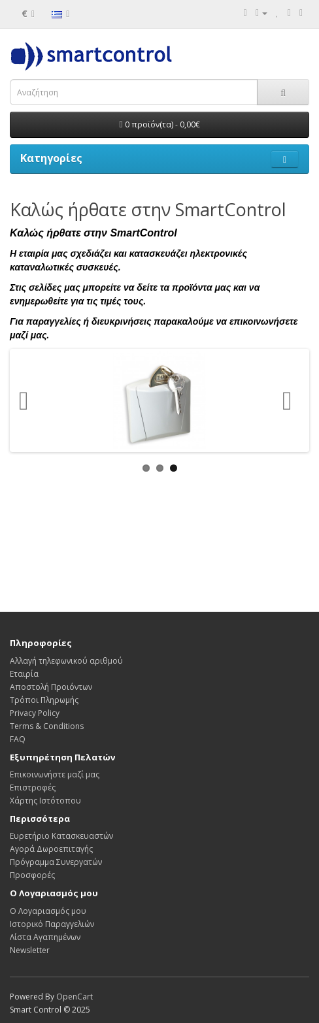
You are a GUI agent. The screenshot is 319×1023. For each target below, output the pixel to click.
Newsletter (30, 950)
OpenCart (74, 996)
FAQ (17, 739)
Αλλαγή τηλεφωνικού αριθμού (66, 660)
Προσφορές (32, 875)
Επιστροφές (33, 787)
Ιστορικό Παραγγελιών (52, 924)
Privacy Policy (34, 713)
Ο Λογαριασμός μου (48, 911)
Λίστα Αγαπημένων (45, 937)
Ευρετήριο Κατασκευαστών (61, 835)
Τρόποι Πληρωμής (44, 700)
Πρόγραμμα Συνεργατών (56, 862)
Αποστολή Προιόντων (51, 686)
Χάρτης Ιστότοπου (45, 800)
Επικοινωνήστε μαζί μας (54, 774)
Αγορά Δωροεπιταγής (51, 848)
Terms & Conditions (47, 726)
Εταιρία (24, 673)
